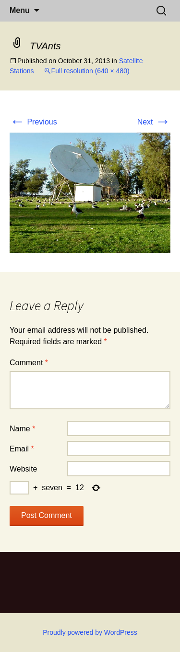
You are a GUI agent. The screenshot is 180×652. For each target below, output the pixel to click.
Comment (29, 363)
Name (22, 429)
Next (153, 122)
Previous (33, 122)
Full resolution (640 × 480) (90, 71)
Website (23, 469)
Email (22, 449)
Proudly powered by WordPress (90, 632)
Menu (20, 10)
